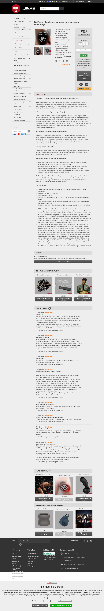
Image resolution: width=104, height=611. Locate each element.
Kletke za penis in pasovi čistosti (20, 82)
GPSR (44, 94)
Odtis (13, 579)
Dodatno (50, 51)
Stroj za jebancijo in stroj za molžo (21, 67)
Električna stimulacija (19, 93)
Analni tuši (17, 86)
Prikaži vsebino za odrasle (43, 37)
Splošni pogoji (16, 566)
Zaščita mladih (48, 559)
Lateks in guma (18, 106)
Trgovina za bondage (19, 76)
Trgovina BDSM (17, 556)
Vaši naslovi (31, 559)
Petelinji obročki (19, 33)
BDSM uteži (18, 47)
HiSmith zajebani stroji (20, 70)
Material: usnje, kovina (45, 195)
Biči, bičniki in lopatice (20, 96)
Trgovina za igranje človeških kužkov (22, 103)
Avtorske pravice (17, 576)
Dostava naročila (17, 573)
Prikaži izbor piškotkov (40, 605)
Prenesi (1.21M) (63, 262)
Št (55, 58)
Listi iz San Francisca (19, 120)
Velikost (84, 47)
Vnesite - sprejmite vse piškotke (61, 605)
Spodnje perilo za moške (21, 112)
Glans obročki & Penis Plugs (22, 55)
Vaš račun (31, 550)
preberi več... (68, 56)
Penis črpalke (17, 63)
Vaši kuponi (31, 566)
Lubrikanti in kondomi (20, 27)
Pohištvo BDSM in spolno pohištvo (21, 90)
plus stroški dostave (84, 35)
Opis (37, 94)
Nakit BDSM (17, 114)
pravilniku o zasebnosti (65, 601)
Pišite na (42, 1)
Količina (84, 40)
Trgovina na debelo (15, 562)
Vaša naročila (32, 553)
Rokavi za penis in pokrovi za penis (22, 59)
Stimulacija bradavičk (20, 73)
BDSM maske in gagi (19, 78)
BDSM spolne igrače (19, 99)
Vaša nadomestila (33, 556)
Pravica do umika (17, 571)
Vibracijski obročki (19, 36)
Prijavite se (80, 1)
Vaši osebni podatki (31, 562)
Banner (14, 559)
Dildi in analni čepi (19, 21)
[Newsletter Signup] (28, 131)
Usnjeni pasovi (18, 109)
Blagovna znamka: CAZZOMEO (48, 193)
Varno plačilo (16, 568)
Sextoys (16, 24)
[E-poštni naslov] (19, 131)
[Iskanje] (61, 8)
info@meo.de (73, 568)
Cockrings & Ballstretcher (21, 30)
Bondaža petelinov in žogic (22, 44)
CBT (16, 51)
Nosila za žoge (19, 40)
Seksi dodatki (17, 117)
